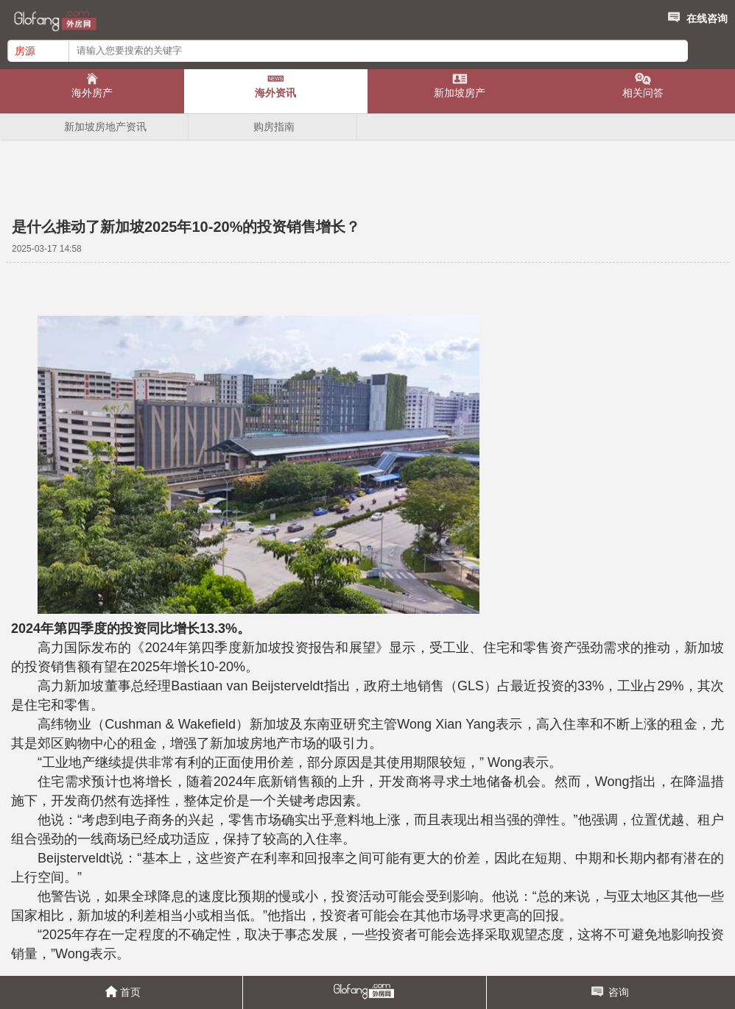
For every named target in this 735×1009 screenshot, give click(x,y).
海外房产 (92, 93)
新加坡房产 (459, 93)
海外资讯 (275, 93)
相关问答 (643, 93)
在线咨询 (696, 16)
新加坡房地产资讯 (105, 126)
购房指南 (274, 126)
